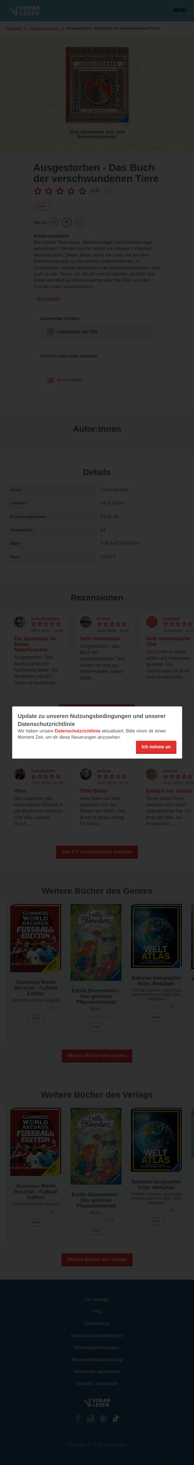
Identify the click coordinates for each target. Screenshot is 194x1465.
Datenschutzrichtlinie (78, 731)
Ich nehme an (156, 746)
